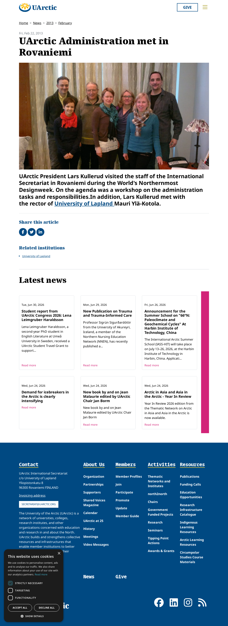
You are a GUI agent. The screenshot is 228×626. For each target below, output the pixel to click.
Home (23, 23)
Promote (122, 500)
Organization (93, 476)
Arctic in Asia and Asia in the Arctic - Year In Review (167, 394)
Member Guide (127, 516)
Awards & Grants (161, 551)
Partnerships (93, 484)
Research (155, 522)
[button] (33, 616)
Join (119, 484)
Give (187, 7)
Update (121, 508)
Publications (189, 476)
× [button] (58, 553)
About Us (94, 465)
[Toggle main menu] (205, 7)
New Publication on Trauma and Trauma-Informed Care (107, 313)
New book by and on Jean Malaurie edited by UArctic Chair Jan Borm (106, 396)
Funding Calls (190, 484)
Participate (124, 492)
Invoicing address (32, 495)
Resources (192, 465)
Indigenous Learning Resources (189, 527)
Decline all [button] (47, 607)
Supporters (92, 492)
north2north (157, 494)
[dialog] (33, 585)
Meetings (90, 536)
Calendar (90, 513)
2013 (49, 23)
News (37, 23)
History (89, 529)
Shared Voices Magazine (94, 502)
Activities (162, 465)
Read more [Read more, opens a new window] (41, 574)
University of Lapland (84, 203)
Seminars (155, 530)
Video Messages (96, 544)
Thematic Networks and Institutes (159, 481)
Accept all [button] (20, 607)
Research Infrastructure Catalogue (191, 510)
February (65, 23)
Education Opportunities (191, 494)
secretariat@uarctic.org (39, 504)
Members (126, 465)
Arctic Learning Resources (192, 542)
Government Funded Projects (160, 512)
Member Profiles (129, 476)
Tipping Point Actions (158, 540)
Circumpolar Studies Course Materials (191, 557)
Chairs (153, 502)
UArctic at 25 (93, 521)
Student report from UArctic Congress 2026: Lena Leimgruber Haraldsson (46, 315)
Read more (29, 365)
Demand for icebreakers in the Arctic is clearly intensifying (45, 396)
